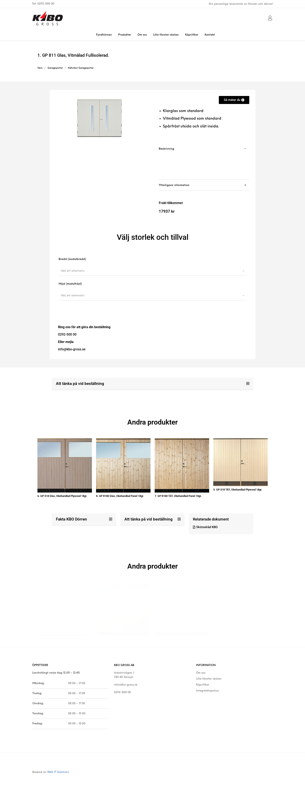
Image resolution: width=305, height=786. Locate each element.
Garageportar (55, 68)
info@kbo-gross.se (125, 680)
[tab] (204, 161)
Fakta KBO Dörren (70, 517)
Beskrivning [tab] (166, 149)
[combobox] (152, 271)
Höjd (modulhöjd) (70, 284)
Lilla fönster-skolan (209, 674)
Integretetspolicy (207, 686)
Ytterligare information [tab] (174, 185)
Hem (39, 68)
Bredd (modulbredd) (72, 259)
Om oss (200, 668)
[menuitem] (104, 35)
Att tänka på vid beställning (78, 383)
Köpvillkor (202, 680)
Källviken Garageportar (81, 68)
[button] (152, 384)
